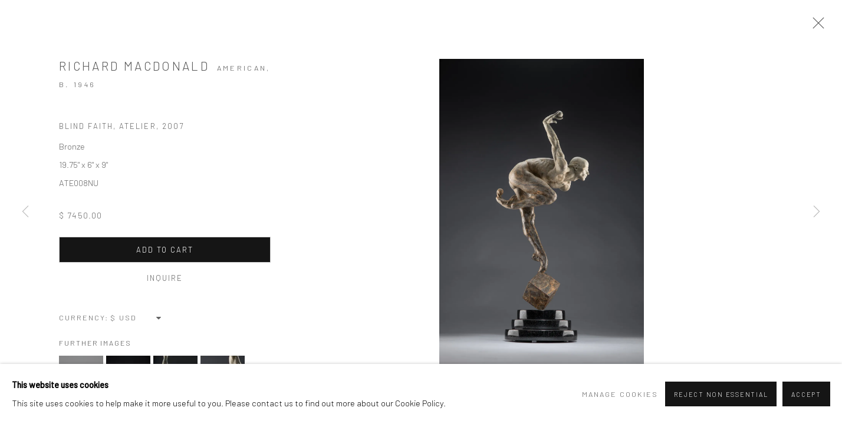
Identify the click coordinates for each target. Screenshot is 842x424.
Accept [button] (806, 394)
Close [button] (815, 26)
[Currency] (136, 317)
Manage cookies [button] (620, 394)
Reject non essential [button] (721, 394)
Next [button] (816, 212)
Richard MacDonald (134, 65)
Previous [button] (25, 212)
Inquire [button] (165, 278)
